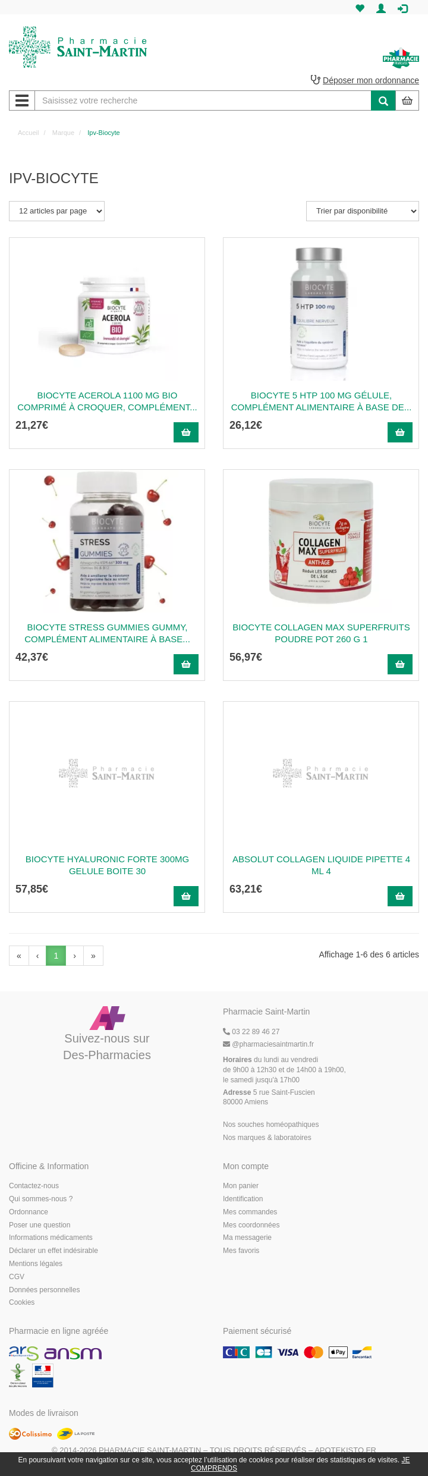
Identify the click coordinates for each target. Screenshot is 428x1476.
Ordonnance (28, 1212)
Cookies (21, 1302)
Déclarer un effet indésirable (53, 1250)
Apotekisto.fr (345, 1450)
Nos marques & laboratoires (267, 1137)
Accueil (28, 132)
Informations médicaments (51, 1237)
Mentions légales (35, 1264)
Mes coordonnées (251, 1225)
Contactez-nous (34, 1186)
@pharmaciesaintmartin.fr (268, 1044)
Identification (243, 1199)
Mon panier (241, 1186)
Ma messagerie (247, 1237)
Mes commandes (250, 1212)
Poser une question (39, 1225)
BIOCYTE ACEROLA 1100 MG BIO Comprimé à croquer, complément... (107, 401)
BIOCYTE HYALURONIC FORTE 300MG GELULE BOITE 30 (107, 865)
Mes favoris (241, 1250)
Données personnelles (44, 1290)
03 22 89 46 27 (251, 1032)
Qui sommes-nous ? (41, 1199)
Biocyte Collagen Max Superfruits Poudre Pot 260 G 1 (321, 633)
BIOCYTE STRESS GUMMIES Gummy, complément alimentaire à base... (107, 633)
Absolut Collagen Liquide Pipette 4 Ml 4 (321, 865)
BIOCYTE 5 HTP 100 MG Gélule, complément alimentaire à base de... (321, 401)
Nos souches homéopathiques (271, 1124)
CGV (16, 1277)
